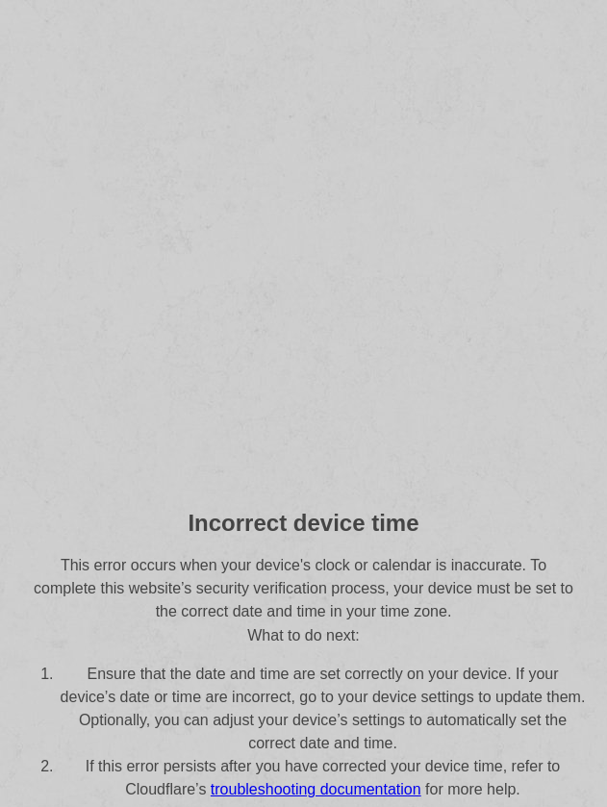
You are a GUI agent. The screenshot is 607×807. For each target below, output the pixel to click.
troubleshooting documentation (316, 789)
